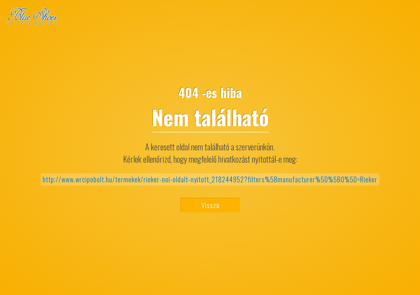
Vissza (210, 205)
